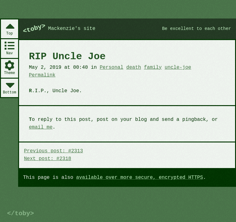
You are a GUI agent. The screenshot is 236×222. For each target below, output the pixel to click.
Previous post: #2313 (53, 151)
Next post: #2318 (47, 159)
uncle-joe (178, 67)
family (153, 67)
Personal (111, 67)
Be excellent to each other (196, 28)
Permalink (42, 75)
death (133, 67)
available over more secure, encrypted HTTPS (139, 177)
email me (41, 127)
